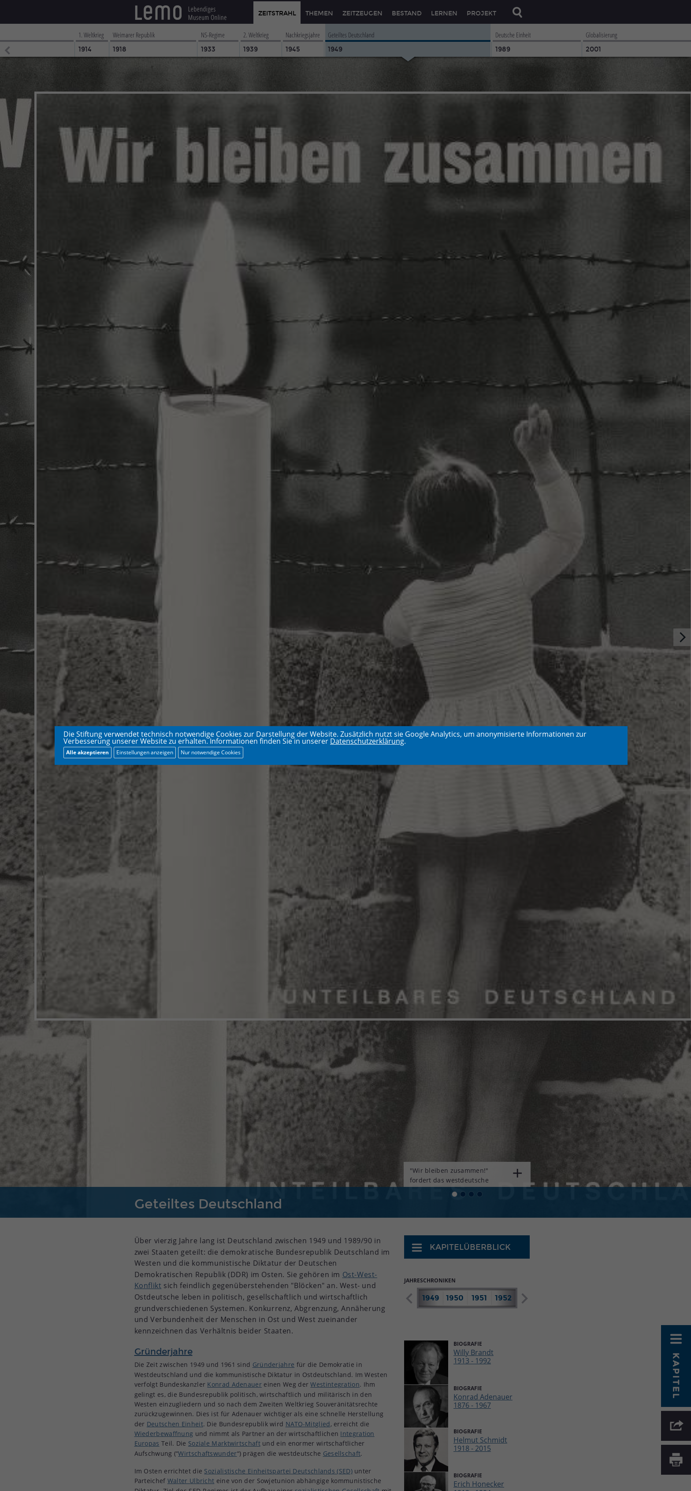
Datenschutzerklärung (367, 741)
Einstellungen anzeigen (144, 752)
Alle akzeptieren (87, 752)
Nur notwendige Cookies (211, 752)
